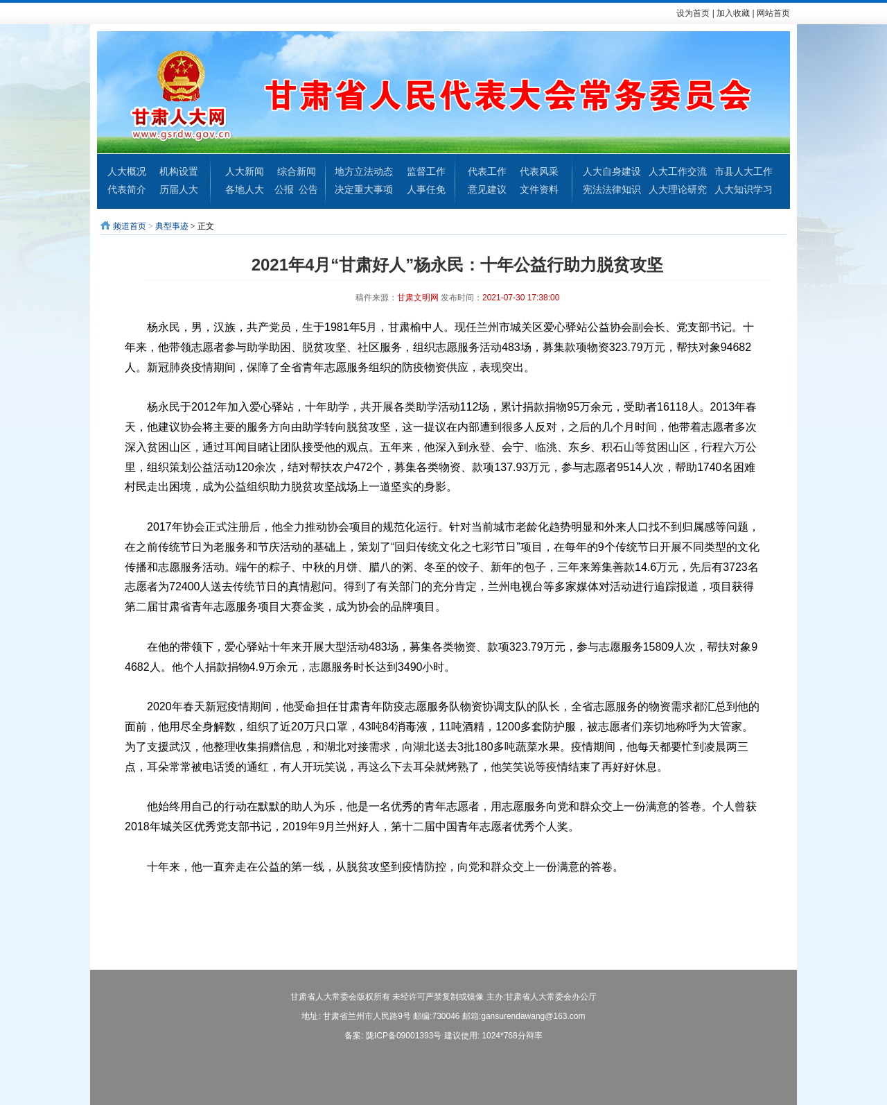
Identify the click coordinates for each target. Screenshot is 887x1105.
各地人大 (244, 189)
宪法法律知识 (612, 189)
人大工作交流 (678, 171)
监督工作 (426, 171)
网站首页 (773, 13)
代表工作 (487, 171)
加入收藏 (733, 13)
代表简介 (126, 189)
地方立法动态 (364, 171)
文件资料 (539, 189)
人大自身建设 (612, 171)
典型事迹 (171, 226)
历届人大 (178, 189)
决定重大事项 (364, 189)
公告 (308, 189)
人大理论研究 (678, 189)
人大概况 (126, 171)
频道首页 (129, 226)
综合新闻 (296, 171)
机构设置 (178, 171)
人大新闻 (244, 171)
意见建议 (487, 189)
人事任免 (426, 189)
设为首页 (693, 13)
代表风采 (539, 171)
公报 (284, 189)
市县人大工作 (743, 171)
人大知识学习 (743, 189)
